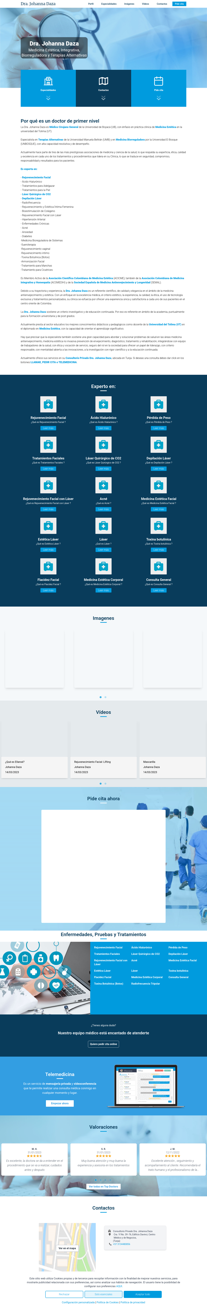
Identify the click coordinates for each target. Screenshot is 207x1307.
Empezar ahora (60, 1103)
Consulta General (178, 977)
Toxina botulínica (178, 970)
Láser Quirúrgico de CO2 (145, 953)
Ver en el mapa (67, 1248)
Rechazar (64, 1294)
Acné (134, 960)
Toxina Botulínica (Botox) (108, 983)
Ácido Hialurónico (141, 947)
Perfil (90, 4)
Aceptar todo (143, 1294)
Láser (134, 970)
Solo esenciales (103, 1294)
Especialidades (109, 4)
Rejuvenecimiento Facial (36, 177)
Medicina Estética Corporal (147, 977)
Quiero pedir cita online (103, 1044)
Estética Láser (102, 970)
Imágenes (129, 4)
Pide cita (179, 4)
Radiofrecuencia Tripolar (145, 983)
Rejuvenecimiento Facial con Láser (110, 962)
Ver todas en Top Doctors (103, 1186)
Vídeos (145, 4)
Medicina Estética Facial (183, 960)
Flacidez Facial (102, 977)
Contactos (162, 4)
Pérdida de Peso (178, 947)
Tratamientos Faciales (107, 953)
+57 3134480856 (121, 1244)
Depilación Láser (31, 198)
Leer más (48, 428)
